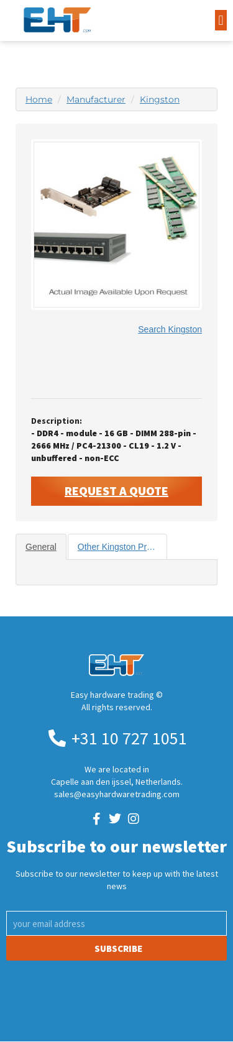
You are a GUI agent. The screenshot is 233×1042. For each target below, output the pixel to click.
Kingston (160, 99)
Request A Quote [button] (116, 490)
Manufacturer (96, 99)
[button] (221, 20)
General (41, 547)
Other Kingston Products (123, 547)
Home (38, 99)
